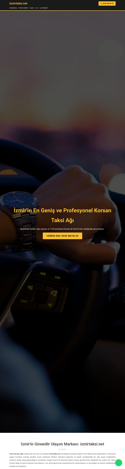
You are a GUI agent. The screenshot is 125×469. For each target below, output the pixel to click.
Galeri (31, 8)
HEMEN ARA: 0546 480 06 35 (62, 235)
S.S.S (36, 8)
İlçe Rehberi (44, 8)
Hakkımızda (13, 8)
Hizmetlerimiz (23, 8)
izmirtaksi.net (18, 3)
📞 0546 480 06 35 (107, 3)
